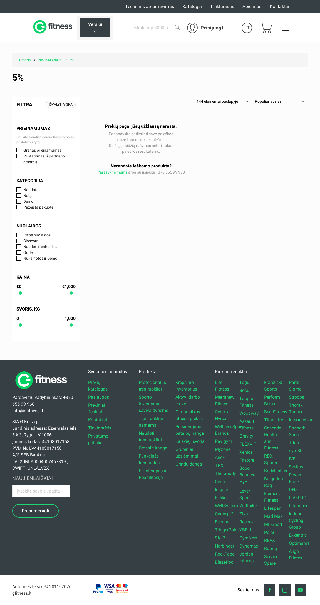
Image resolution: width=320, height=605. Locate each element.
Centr (220, 481)
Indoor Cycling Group (296, 520)
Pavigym (223, 441)
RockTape (224, 554)
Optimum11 (300, 543)
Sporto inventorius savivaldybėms (153, 403)
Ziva (243, 513)
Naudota (31, 190)
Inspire (221, 489)
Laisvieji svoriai (190, 441)
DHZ (293, 489)
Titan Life (273, 419)
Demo (28, 201)
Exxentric (298, 535)
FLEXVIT (247, 444)
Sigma (295, 389)
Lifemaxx (298, 505)
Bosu (244, 390)
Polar (269, 532)
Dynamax (248, 546)
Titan (294, 442)
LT (247, 28)
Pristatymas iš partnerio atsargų (44, 159)
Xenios (246, 452)
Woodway (249, 413)
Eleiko (221, 497)
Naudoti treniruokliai (40, 246)
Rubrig (270, 548)
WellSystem (226, 505)
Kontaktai (279, 6)
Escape (222, 521)
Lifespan (272, 508)
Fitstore (246, 460)
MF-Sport (273, 524)
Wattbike (248, 505)
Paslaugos (98, 397)
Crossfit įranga (153, 448)
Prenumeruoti (35, 510)
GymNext (248, 538)
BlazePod (224, 562)
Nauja (28, 195)
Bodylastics (275, 470)
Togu (244, 382)
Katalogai (192, 6)
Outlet (28, 252)
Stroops (296, 397)
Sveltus (296, 466)
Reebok (246, 521)
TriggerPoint (227, 529)
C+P (243, 483)
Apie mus (251, 6)
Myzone (222, 449)
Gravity (246, 436)
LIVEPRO (297, 497)
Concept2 (224, 513)
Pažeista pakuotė (38, 207)
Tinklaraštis (222, 6)
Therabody (225, 473)
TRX (219, 465)
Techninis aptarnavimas (149, 6)
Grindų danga (188, 464)
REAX (269, 540)
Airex (220, 457)
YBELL (245, 529)
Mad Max (273, 516)
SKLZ (220, 538)
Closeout (31, 241)
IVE (292, 458)
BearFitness (275, 411)
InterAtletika (300, 419)
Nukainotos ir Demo (40, 258)
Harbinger (224, 546)
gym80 (295, 450)
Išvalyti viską (61, 104)
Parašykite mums (112, 172)
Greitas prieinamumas (42, 150)
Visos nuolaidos (37, 235)
